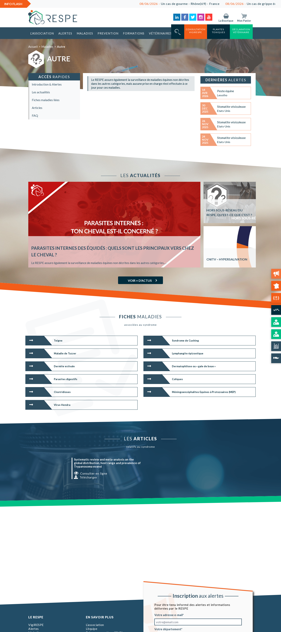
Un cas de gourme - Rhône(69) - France (190, 3)
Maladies (85, 33)
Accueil (33, 46)
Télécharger (85, 477)
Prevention (108, 33)
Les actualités (41, 92)
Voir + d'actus (140, 280)
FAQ (35, 115)
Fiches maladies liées (46, 100)
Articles (37, 107)
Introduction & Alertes (47, 84)
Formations (133, 33)
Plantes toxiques (218, 31)
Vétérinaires (160, 33)
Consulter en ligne (90, 473)
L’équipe (91, 628)
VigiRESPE (36, 625)
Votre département (167, 629)
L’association (42, 33)
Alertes (65, 33)
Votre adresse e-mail (168, 615)
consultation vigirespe (195, 31)
